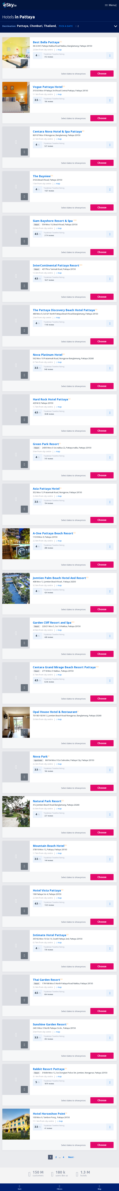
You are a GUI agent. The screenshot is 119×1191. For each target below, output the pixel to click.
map (59, 49)
